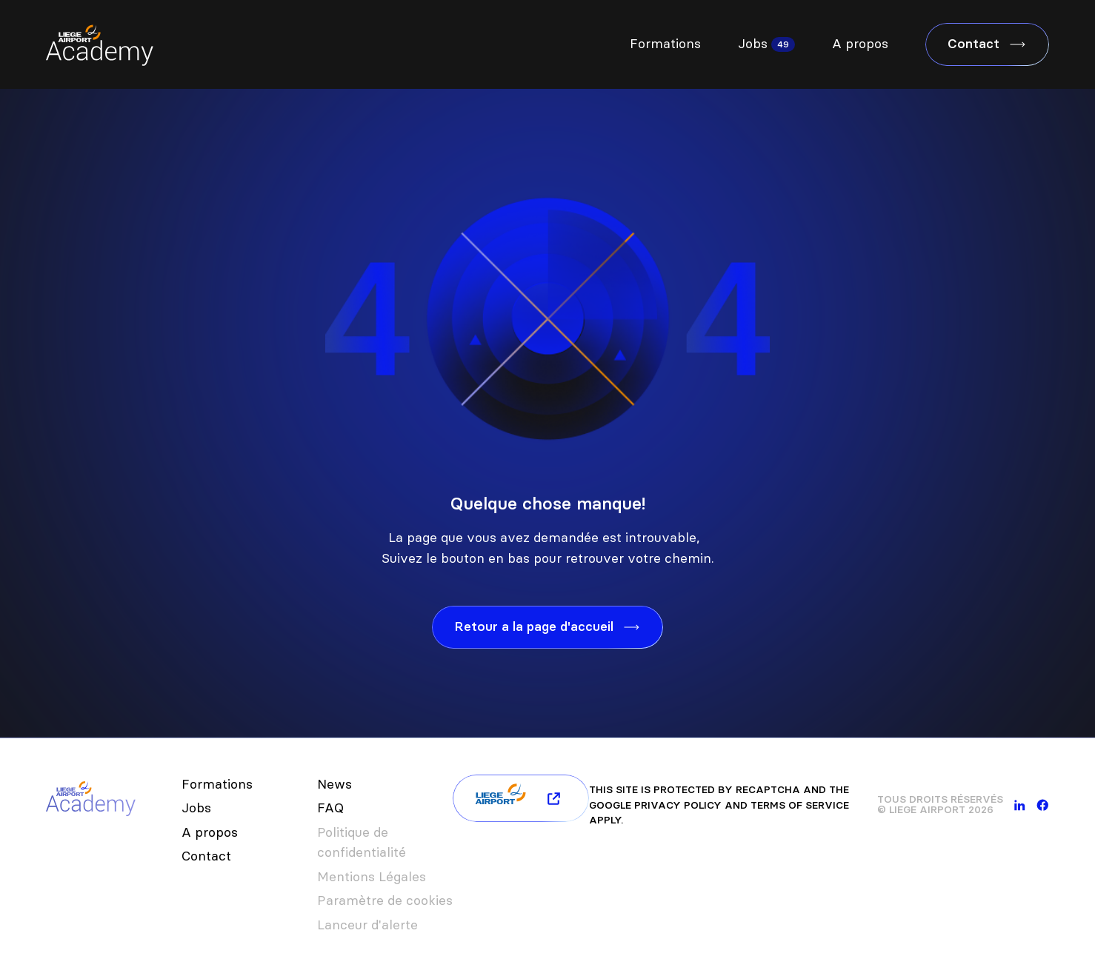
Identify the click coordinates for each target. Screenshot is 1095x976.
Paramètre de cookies (385, 900)
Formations (665, 44)
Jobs (753, 44)
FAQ (330, 808)
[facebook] (1043, 805)
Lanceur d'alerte (367, 925)
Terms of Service (799, 805)
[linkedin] (1020, 805)
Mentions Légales (371, 877)
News (334, 784)
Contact (206, 856)
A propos (860, 44)
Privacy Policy (678, 805)
